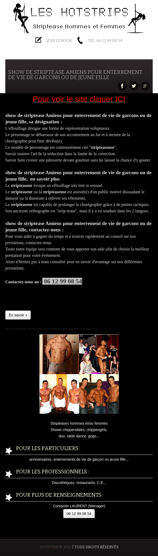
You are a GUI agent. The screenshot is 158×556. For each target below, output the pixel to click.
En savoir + (18, 315)
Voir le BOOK (59, 40)
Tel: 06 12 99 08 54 (105, 40)
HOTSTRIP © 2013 (55, 547)
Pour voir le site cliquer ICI (79, 99)
